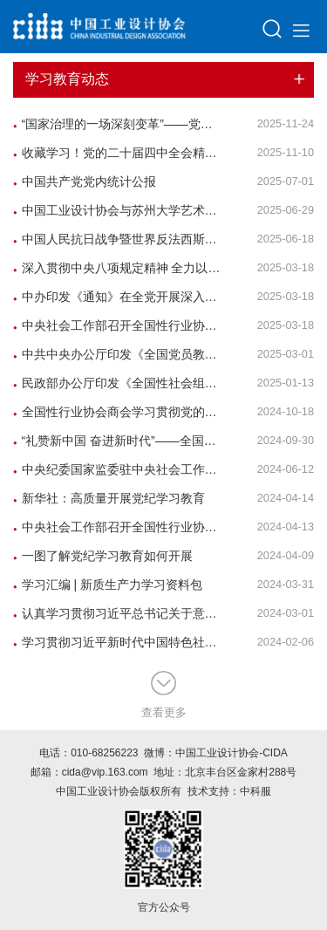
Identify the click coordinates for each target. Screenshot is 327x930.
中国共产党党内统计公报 (84, 181)
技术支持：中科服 (229, 791)
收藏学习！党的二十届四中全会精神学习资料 (118, 153)
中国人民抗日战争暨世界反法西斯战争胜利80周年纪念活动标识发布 (118, 239)
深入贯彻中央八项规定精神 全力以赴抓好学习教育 (118, 268)
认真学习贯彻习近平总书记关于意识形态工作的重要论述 (118, 613)
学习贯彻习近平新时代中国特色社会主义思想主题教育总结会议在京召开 (118, 642)
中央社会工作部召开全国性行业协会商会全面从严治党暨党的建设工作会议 (118, 527)
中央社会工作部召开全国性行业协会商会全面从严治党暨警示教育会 (118, 325)
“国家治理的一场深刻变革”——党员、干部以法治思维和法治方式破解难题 (118, 124)
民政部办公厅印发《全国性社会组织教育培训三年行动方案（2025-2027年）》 (118, 383)
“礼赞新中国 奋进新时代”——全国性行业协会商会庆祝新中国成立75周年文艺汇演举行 (118, 441)
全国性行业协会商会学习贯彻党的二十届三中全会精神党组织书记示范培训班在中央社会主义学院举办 (118, 412)
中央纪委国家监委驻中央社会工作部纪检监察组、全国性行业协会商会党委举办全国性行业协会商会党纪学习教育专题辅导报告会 (118, 469)
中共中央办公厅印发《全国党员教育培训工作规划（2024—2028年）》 (118, 354)
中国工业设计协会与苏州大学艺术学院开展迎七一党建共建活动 (118, 210)
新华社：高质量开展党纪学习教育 (109, 498)
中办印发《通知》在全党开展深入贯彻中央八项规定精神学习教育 (118, 297)
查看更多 (164, 695)
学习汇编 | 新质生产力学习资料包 (107, 585)
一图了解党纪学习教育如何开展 (103, 556)
